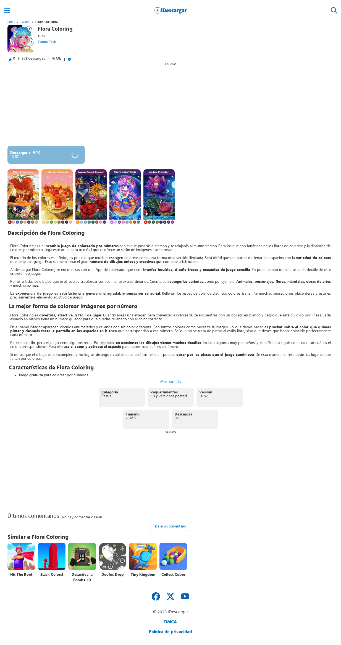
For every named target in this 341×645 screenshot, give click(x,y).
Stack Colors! (51, 575)
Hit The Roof (21, 575)
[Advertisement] (170, 104)
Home (11, 22)
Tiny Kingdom (143, 575)
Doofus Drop (112, 575)
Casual (25, 22)
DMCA (170, 622)
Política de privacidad (170, 632)
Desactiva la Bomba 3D (82, 577)
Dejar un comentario (170, 526)
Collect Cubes (173, 575)
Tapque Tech (47, 41)
